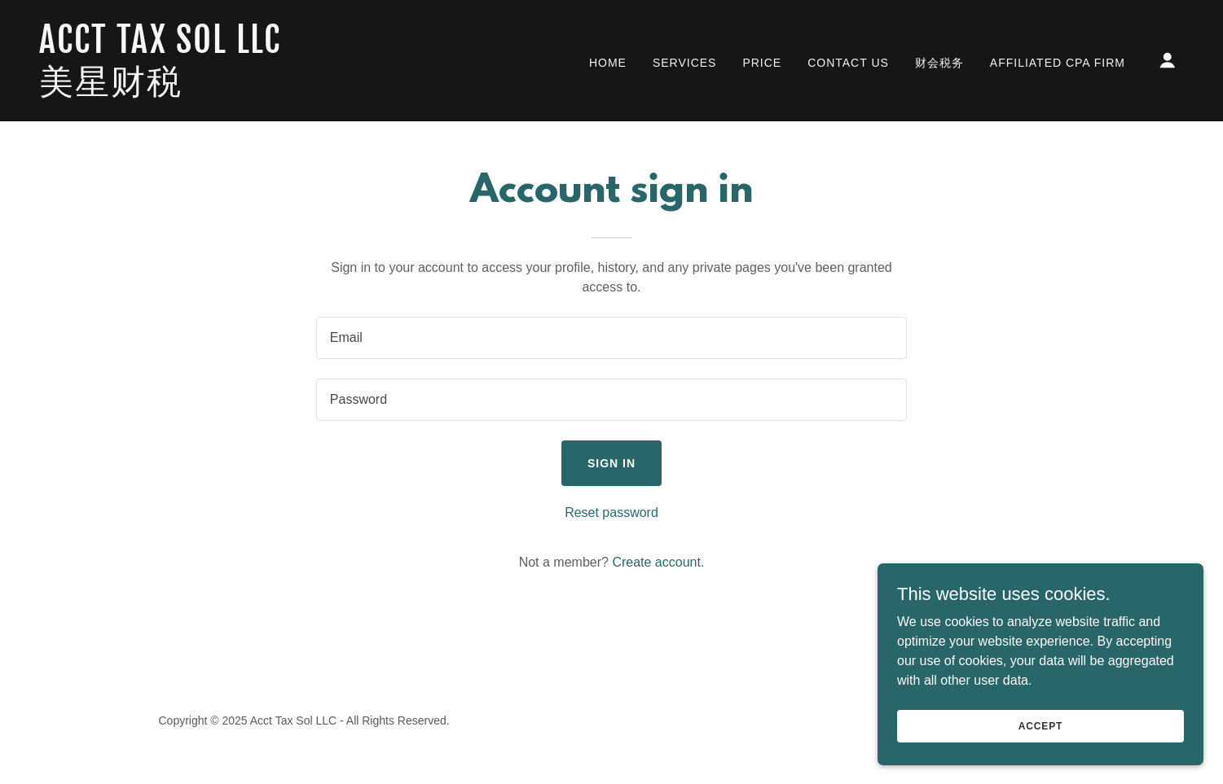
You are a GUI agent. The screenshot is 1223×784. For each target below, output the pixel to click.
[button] (1167, 60)
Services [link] (685, 62)
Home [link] (608, 62)
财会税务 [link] (939, 62)
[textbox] (611, 338)
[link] (199, 89)
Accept (1040, 725)
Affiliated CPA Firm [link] (1057, 62)
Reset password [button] (611, 512)
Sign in (611, 463)
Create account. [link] (658, 562)
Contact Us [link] (848, 62)
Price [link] (761, 62)
